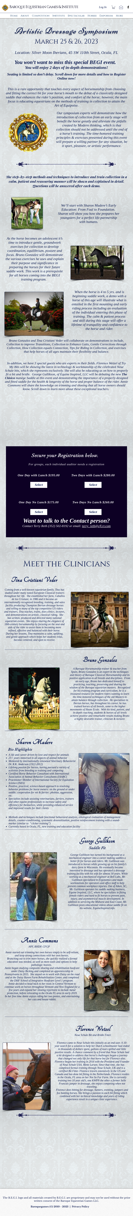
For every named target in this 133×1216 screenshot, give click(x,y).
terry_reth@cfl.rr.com (96, 526)
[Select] (38, 485)
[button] (114, 7)
